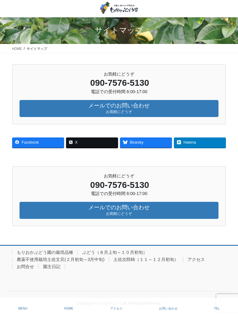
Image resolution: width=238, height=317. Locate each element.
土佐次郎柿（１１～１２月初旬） (145, 259)
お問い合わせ (168, 308)
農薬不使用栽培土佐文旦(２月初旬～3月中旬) (60, 259)
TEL (217, 308)
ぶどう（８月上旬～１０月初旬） (114, 252)
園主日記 (51, 266)
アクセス (196, 259)
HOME (68, 308)
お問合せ (25, 266)
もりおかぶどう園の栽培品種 (45, 252)
